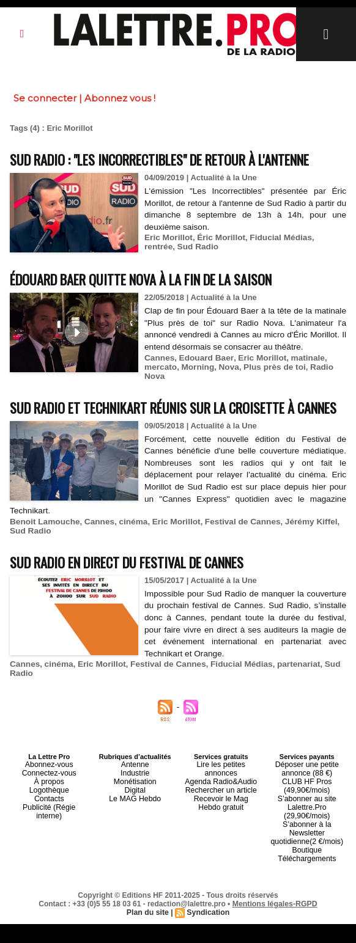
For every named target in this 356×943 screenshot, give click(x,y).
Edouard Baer (203, 392)
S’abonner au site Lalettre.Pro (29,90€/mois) (307, 845)
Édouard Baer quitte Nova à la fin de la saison (160, 301)
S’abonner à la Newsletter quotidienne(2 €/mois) (307, 860)
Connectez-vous (49, 819)
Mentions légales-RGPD (275, 923)
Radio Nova (190, 401)
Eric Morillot (167, 260)
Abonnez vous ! (119, 98)
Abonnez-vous (49, 812)
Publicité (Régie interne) (49, 849)
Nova (90, 401)
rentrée (322, 260)
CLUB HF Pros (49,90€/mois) (306, 830)
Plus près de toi (134, 401)
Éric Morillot (217, 260)
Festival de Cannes (232, 569)
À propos (48, 827)
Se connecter (44, 98)
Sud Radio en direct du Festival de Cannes (145, 609)
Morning (60, 401)
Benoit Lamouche (43, 569)
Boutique (307, 871)
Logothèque (49, 834)
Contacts (49, 841)
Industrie (135, 819)
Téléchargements (307, 878)
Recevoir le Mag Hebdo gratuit (221, 838)
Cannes (158, 392)
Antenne (134, 812)
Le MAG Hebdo (135, 841)
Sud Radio (164, 269)
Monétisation (135, 827)
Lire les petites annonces (221, 812)
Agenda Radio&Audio (221, 819)
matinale (300, 392)
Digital (134, 834)
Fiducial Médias (275, 260)
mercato (25, 401)
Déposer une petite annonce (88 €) (306, 816)
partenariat (285, 712)
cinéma (128, 569)
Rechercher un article (221, 827)
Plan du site (148, 931)
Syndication (207, 931)
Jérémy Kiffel (298, 569)
